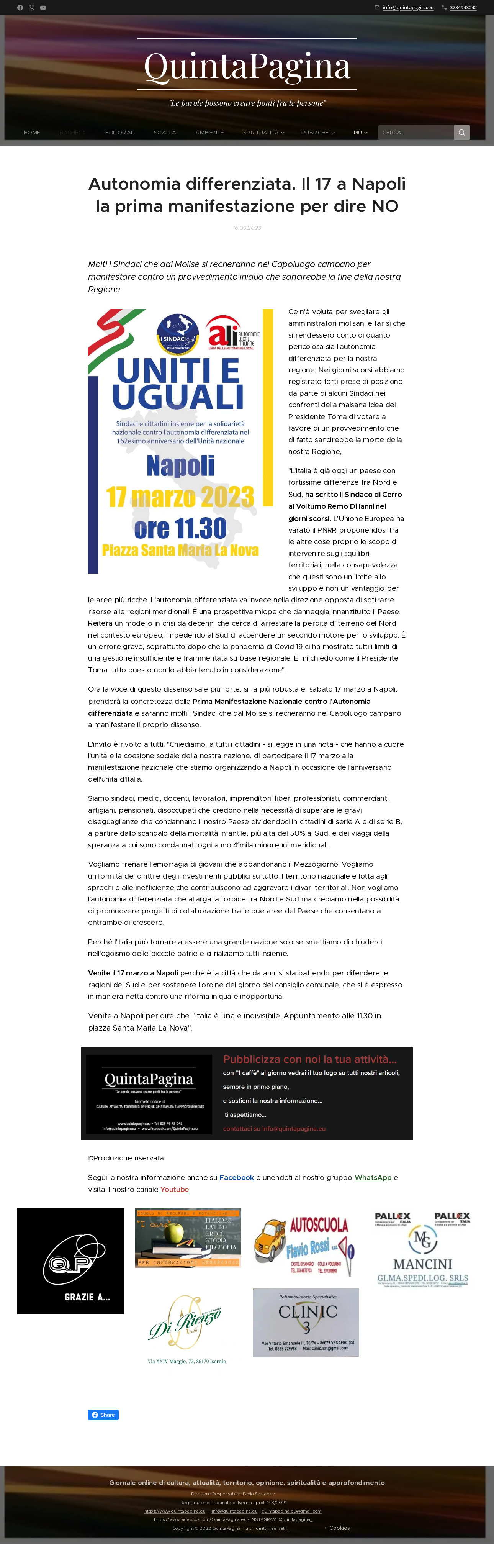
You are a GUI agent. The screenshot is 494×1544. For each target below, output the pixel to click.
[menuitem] (37, 132)
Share (103, 1415)
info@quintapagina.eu (408, 7)
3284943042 (463, 7)
